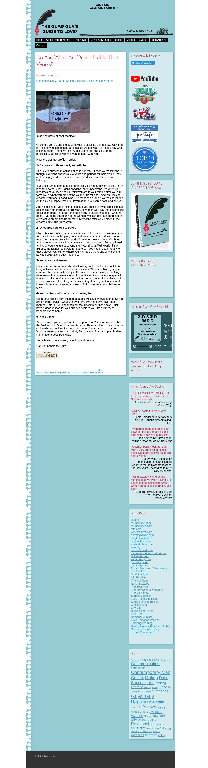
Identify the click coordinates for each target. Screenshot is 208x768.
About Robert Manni (58, 39)
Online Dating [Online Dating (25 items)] (147, 719)
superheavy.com (141, 559)
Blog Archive (158, 39)
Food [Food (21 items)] (141, 691)
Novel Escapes (140, 583)
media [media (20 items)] (135, 712)
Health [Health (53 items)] (158, 702)
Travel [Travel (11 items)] (134, 731)
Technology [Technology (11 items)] (165, 728)
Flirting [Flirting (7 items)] (134, 692)
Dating (61, 80)
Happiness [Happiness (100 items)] (141, 701)
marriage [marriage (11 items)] (161, 707)
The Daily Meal (140, 592)
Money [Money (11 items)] (147, 716)
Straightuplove (139, 574)
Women (109, 80)
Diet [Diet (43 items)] (150, 683)
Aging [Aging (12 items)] (145, 660)
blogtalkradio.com (141, 538)
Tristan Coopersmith (143, 632)
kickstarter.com (140, 556)
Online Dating (94, 80)
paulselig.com (139, 565)
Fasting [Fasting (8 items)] (155, 687)
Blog (39, 39)
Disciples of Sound (142, 611)
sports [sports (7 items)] (148, 728)
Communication (45, 80)
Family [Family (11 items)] (147, 687)
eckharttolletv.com (142, 544)
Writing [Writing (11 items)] (162, 735)
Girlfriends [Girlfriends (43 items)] (160, 691)
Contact (41, 45)
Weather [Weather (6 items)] (156, 732)
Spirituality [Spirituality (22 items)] (138, 728)
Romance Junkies (142, 617)
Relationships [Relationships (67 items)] (143, 724)
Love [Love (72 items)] (151, 707)
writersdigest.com (141, 532)
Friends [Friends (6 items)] (148, 692)
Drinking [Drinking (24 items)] (160, 683)
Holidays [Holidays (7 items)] (135, 708)
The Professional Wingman (147, 589)
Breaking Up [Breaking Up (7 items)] (166, 660)
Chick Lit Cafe (139, 580)
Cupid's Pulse (139, 571)
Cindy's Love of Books (144, 601)
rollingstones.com (141, 526)
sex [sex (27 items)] (158, 724)
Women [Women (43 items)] (151, 735)
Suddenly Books (141, 595)
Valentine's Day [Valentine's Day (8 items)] (145, 731)
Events (143, 39)
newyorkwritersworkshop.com (149, 553)
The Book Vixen (140, 586)
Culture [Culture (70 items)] (137, 677)
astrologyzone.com (142, 535)
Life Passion (138, 577)
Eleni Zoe (137, 614)
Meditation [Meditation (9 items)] (145, 712)
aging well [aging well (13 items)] (154, 660)
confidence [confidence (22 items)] (138, 668)
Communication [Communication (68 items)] (145, 663)
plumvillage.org (140, 562)
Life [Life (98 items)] (142, 706)
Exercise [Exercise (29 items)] (137, 687)
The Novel (80, 39)
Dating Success (75, 80)
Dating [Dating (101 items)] (151, 677)
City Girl (136, 607)
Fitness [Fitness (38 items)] (165, 687)
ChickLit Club (139, 604)
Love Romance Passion (145, 620)
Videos (131, 39)
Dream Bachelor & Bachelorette (150, 568)
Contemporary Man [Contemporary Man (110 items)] (150, 672)
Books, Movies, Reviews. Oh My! (151, 626)
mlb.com (136, 529)
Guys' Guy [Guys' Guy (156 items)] (142, 696)
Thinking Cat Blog (141, 623)
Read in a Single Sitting (145, 629)
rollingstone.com (141, 522)
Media (119, 39)
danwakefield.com (142, 550)
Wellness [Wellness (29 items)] (137, 735)
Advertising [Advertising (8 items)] (136, 660)
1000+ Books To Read (144, 598)
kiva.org (136, 547)
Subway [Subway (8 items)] (155, 728)
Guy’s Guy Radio (101, 39)
